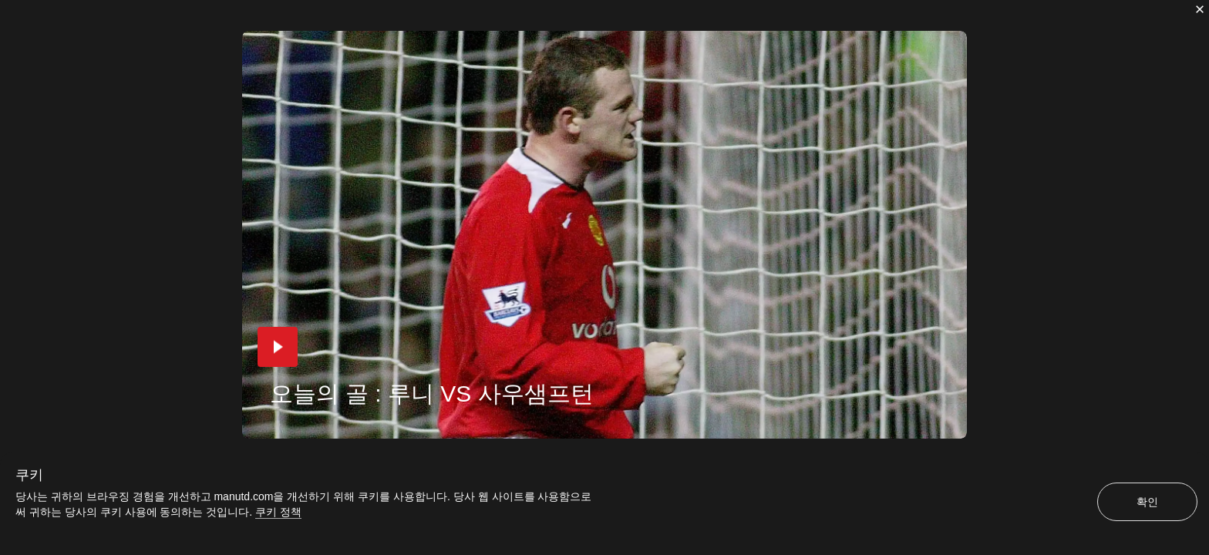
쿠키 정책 (278, 512)
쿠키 (29, 475)
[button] (278, 347)
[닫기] (1199, 9)
